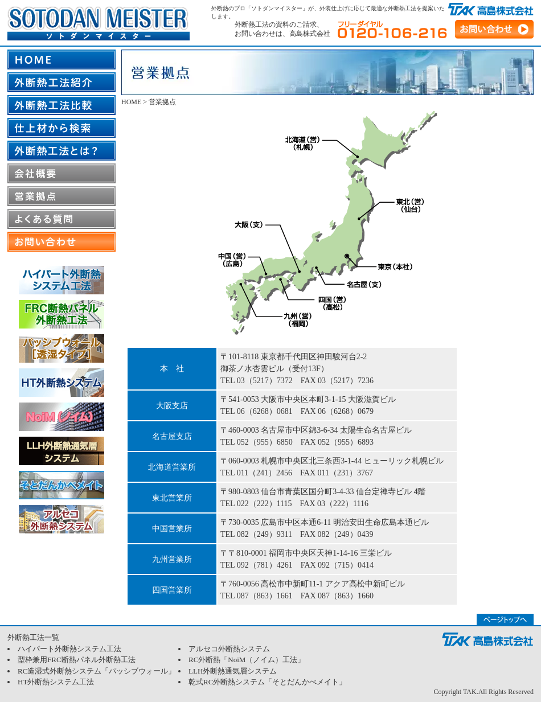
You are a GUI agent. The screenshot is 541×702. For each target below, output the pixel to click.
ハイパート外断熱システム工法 (69, 648)
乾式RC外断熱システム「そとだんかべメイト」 (267, 682)
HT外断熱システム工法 (56, 682)
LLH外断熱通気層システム (232, 671)
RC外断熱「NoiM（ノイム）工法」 (246, 659)
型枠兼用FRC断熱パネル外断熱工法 (77, 659)
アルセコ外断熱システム (229, 648)
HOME (131, 102)
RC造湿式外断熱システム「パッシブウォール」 (96, 671)
